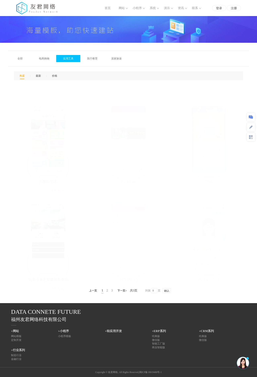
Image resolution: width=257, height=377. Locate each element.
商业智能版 (158, 347)
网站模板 (16, 336)
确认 (166, 290)
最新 (38, 75)
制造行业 (16, 355)
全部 (20, 58)
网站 (16, 331)
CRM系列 (207, 331)
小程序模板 (64, 336)
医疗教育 (92, 58)
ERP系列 (160, 331)
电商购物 (44, 58)
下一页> (122, 290)
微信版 (156, 339)
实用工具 (68, 58)
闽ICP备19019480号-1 (150, 372)
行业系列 (19, 350)
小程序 (64, 331)
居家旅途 (116, 58)
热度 (22, 75)
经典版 (156, 336)
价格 (54, 75)
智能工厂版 (158, 343)
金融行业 (16, 359)
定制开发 (16, 339)
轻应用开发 (114, 331)
